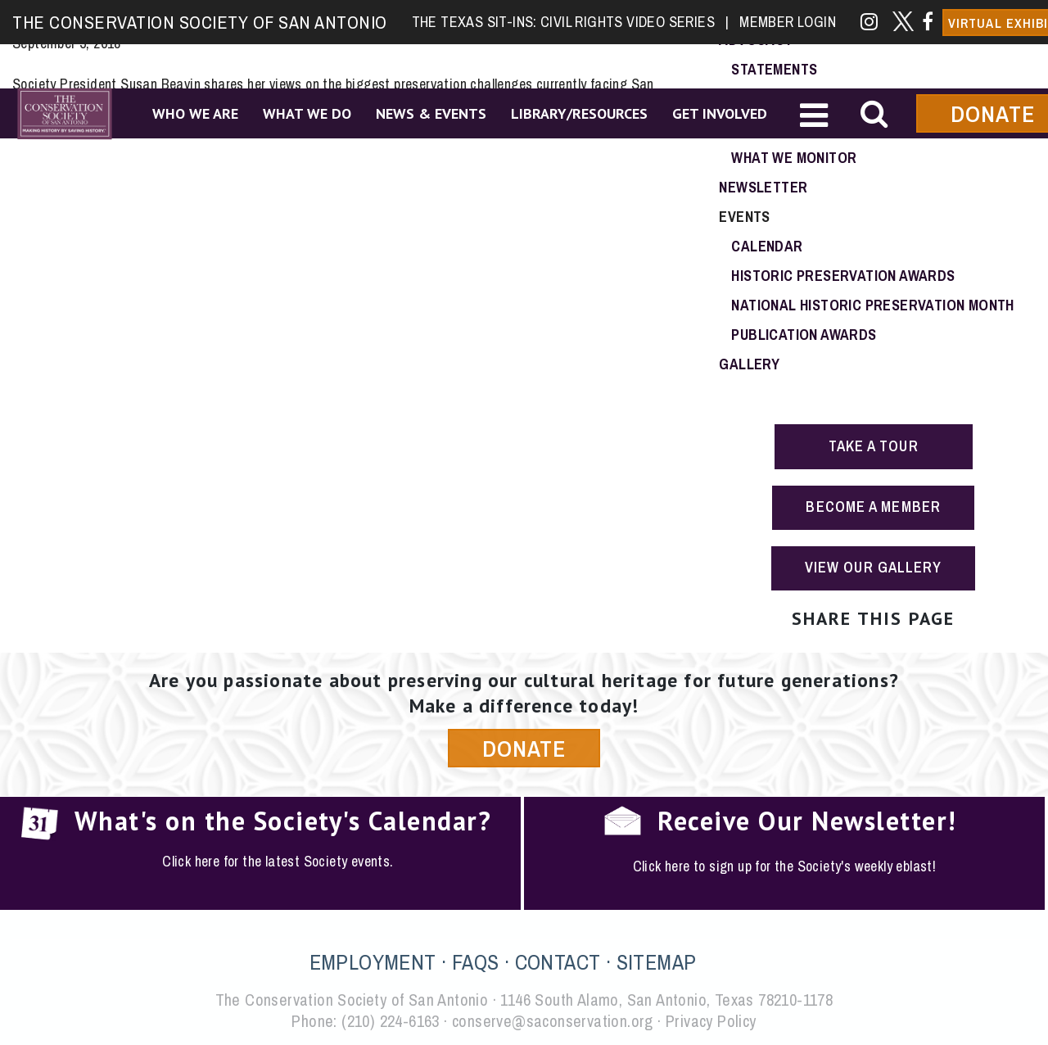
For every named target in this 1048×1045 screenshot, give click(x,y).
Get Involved (719, 113)
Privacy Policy (711, 1021)
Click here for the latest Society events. (277, 861)
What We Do (307, 113)
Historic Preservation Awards (843, 275)
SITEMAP (657, 962)
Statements (774, 69)
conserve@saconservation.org (552, 1021)
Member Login (787, 22)
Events (744, 216)
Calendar (766, 246)
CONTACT (558, 962)
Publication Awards (803, 334)
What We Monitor (793, 157)
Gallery (749, 364)
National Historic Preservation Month (872, 305)
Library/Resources (579, 113)
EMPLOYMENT (372, 962)
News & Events (431, 113)
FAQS (475, 962)
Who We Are (195, 113)
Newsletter (763, 187)
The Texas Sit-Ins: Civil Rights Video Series (570, 22)
